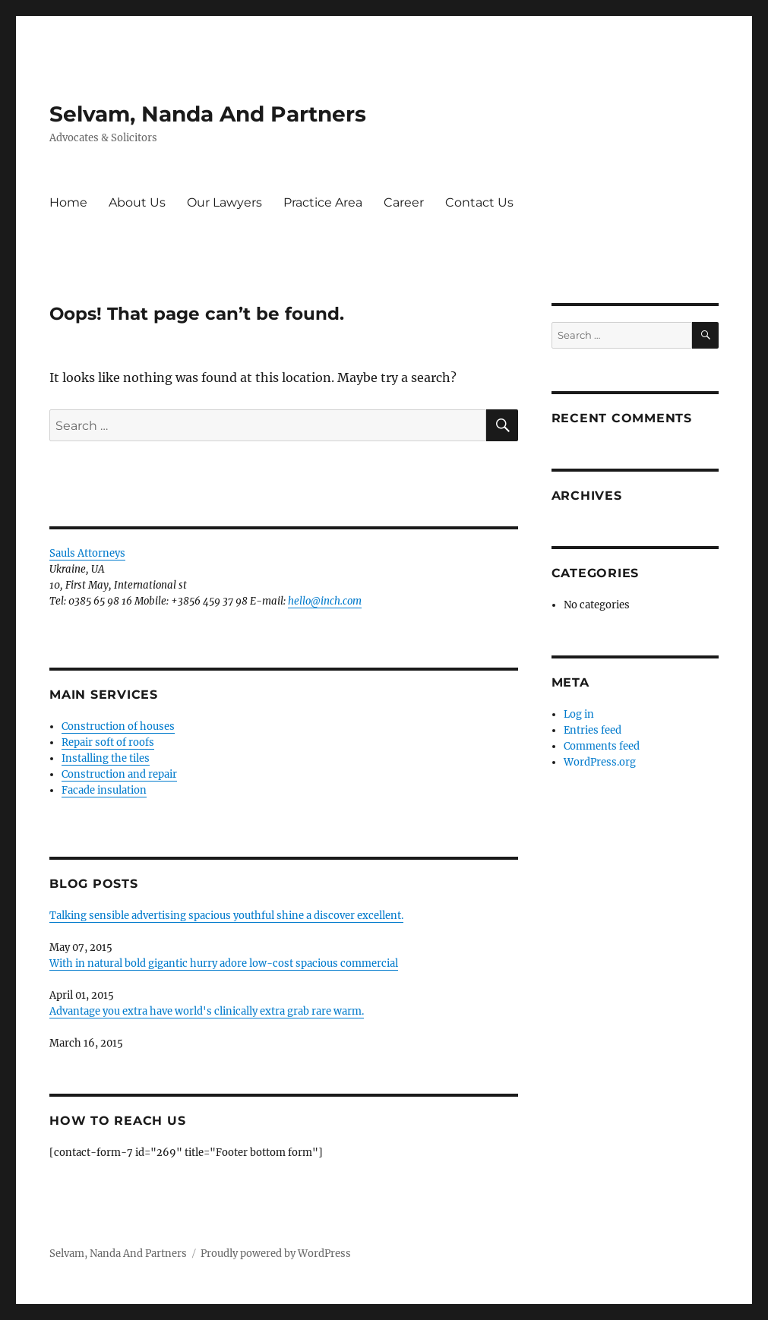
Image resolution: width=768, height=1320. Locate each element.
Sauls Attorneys (87, 553)
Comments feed (602, 746)
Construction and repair (119, 774)
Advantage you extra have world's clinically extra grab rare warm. (206, 1011)
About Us (137, 202)
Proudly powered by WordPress (276, 1253)
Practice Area (322, 202)
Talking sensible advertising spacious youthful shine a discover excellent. (226, 915)
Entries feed (592, 730)
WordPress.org (600, 762)
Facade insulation (104, 790)
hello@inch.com (325, 601)
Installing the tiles (106, 758)
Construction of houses (118, 726)
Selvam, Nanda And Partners (207, 114)
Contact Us (479, 202)
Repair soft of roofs (108, 742)
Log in (579, 714)
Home (68, 202)
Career (404, 202)
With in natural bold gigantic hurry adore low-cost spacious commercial (223, 963)
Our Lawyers (224, 202)
